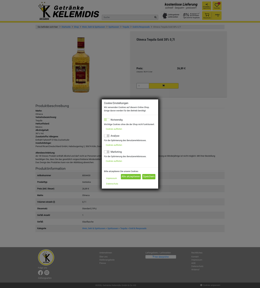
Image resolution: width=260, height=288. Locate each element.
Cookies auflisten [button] (114, 129)
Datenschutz (112, 183)
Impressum (111, 178)
